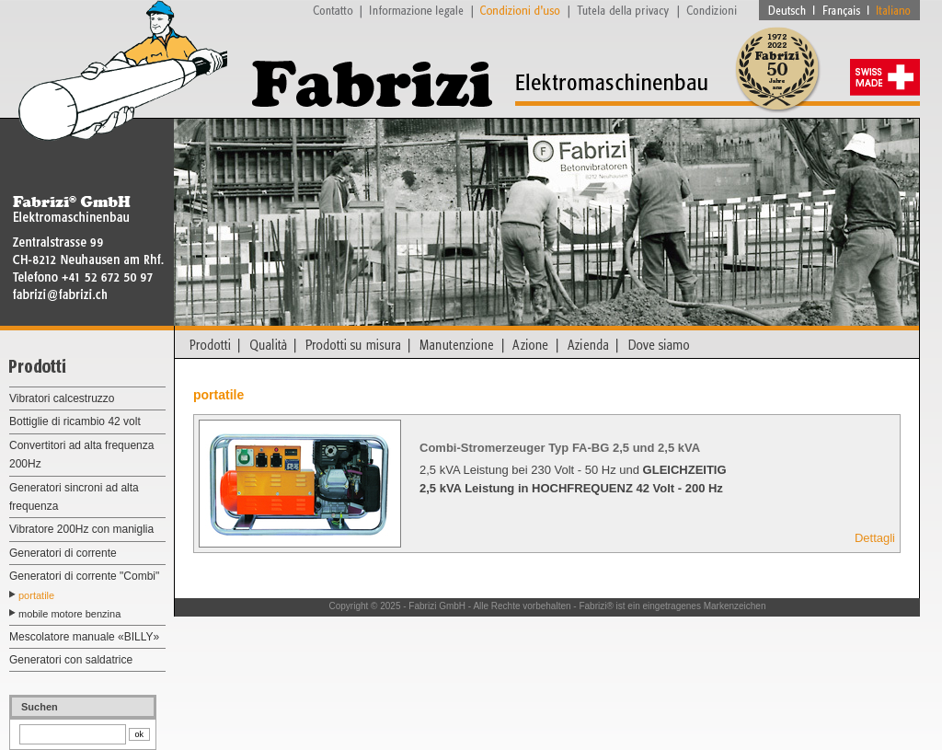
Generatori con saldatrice (70, 659)
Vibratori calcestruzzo (62, 398)
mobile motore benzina (69, 613)
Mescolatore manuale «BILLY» (84, 636)
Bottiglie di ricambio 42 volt (75, 421)
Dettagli (875, 538)
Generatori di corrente (63, 553)
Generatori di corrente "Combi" (84, 576)
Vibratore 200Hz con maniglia (81, 529)
